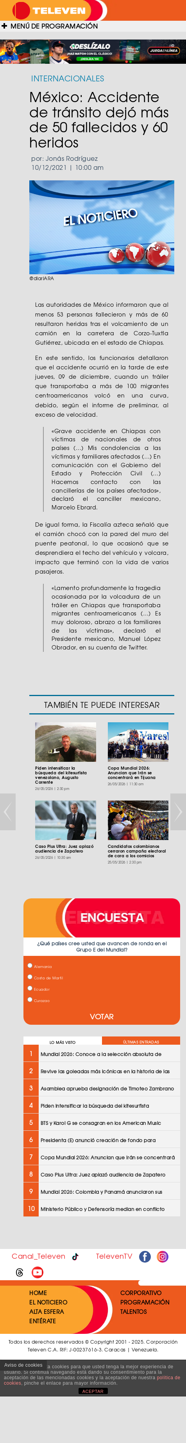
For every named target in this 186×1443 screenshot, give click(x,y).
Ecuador (38, 989)
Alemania (39, 966)
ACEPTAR (93, 1391)
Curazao (38, 1000)
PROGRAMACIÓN (144, 1302)
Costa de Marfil (45, 978)
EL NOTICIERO (48, 1302)
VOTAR (102, 1016)
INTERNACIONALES (67, 78)
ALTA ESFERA (46, 1311)
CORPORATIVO (141, 1293)
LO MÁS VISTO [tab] (63, 1042)
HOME (38, 1293)
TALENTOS (133, 1311)
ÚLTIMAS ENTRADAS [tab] (141, 1042)
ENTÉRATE (42, 1321)
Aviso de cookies (23, 1365)
